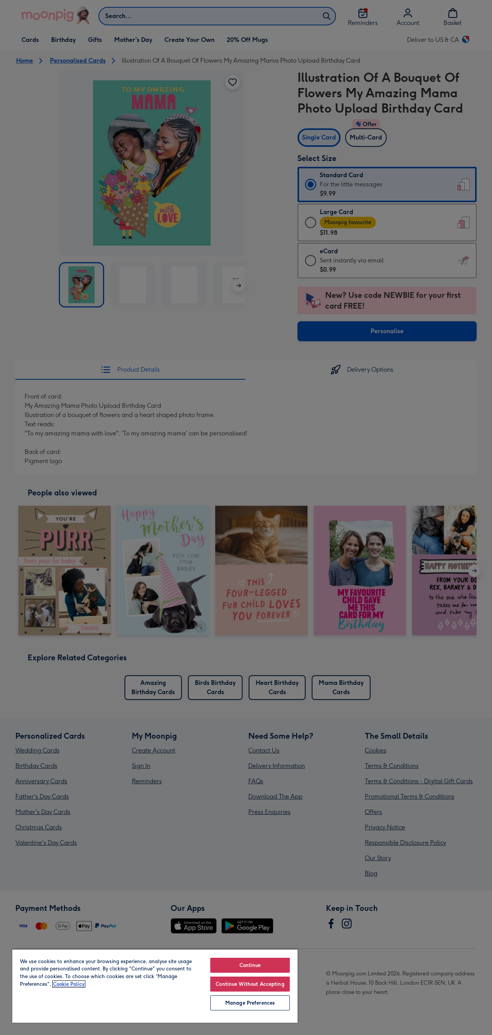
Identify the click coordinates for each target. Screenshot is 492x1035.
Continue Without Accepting (250, 984)
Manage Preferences (250, 1003)
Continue (250, 965)
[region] (155, 986)
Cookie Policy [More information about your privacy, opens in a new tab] (69, 984)
